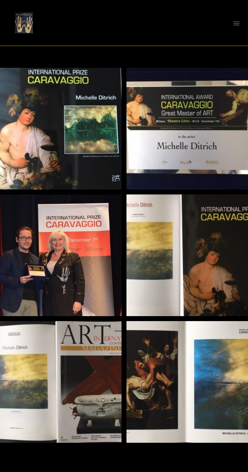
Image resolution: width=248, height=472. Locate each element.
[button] (237, 23)
